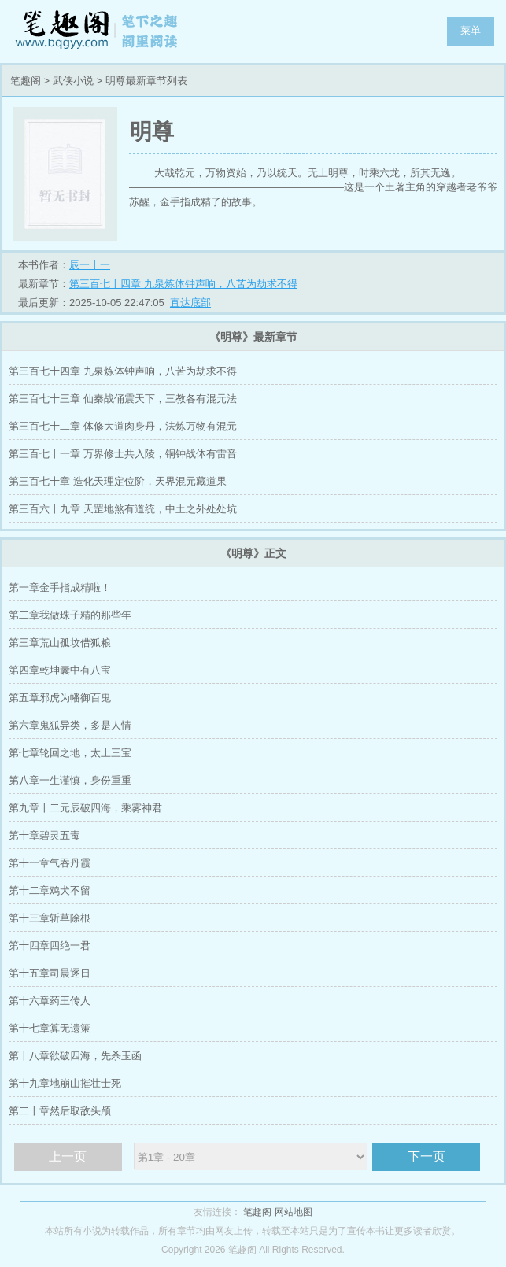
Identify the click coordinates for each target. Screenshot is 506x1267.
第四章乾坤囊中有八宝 (60, 670)
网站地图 (293, 1211)
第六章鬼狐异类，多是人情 (70, 725)
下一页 (426, 1156)
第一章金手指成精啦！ (60, 587)
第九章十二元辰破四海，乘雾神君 (85, 808)
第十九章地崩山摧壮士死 (65, 1083)
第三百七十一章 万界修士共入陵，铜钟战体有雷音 (123, 454)
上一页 (68, 1156)
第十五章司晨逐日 (49, 973)
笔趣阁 (98, 31)
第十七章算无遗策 (49, 1028)
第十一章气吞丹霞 (49, 863)
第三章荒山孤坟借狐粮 (60, 642)
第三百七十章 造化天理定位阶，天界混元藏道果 (118, 481)
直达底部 (190, 302)
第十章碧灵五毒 (44, 835)
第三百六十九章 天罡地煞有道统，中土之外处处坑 (123, 509)
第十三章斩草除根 (49, 918)
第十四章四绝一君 (49, 945)
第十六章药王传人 (49, 1001)
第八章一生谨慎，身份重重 (70, 780)
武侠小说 (73, 81)
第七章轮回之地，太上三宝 (70, 753)
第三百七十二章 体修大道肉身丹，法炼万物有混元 (123, 426)
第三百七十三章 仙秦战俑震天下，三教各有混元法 (123, 398)
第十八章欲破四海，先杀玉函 (75, 1056)
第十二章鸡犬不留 (49, 890)
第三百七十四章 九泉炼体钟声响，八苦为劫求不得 (183, 284)
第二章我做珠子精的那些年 (70, 615)
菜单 (470, 30)
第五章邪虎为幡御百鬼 (60, 698)
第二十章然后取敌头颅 (60, 1111)
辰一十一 (89, 265)
